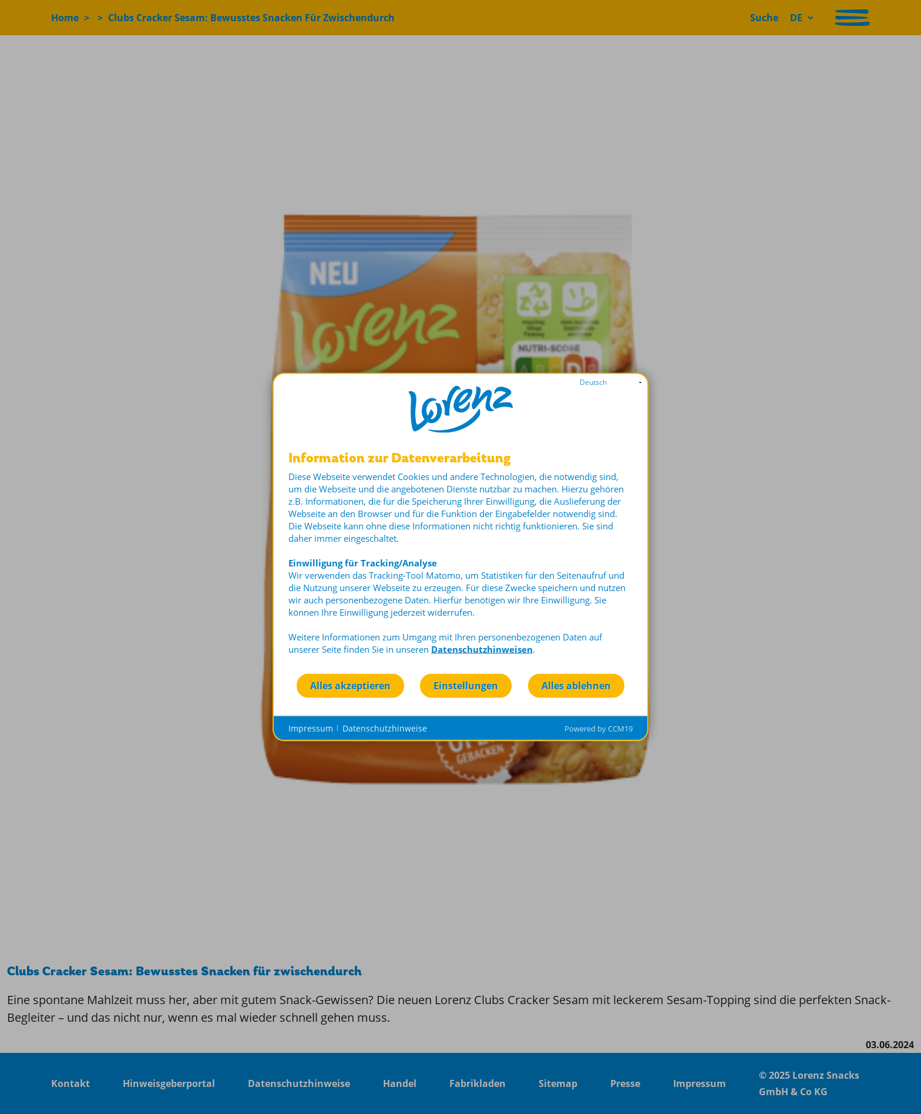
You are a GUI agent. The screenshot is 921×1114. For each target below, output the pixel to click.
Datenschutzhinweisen (482, 649)
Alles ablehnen (576, 685)
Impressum (310, 727)
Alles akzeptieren (350, 685)
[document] (460, 562)
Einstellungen (465, 685)
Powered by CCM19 (598, 728)
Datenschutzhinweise (384, 727)
